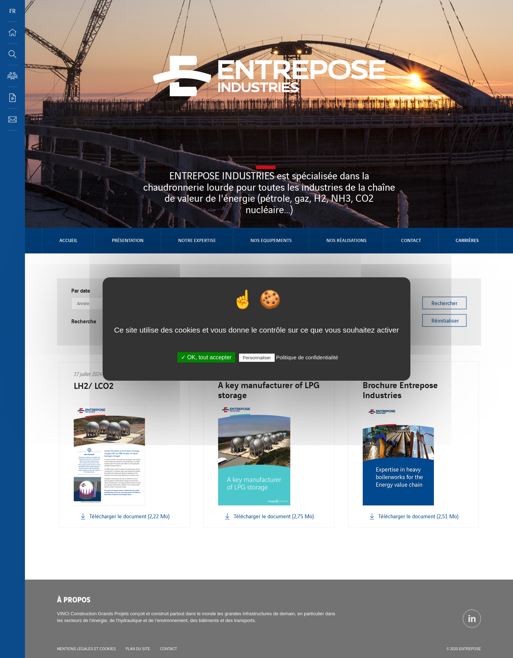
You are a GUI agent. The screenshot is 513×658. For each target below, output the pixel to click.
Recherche (83, 321)
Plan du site (138, 649)
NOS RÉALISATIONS (346, 240)
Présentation (128, 240)
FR (12, 10)
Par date (80, 290)
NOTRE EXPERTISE (197, 240)
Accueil (68, 240)
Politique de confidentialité (307, 357)
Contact (411, 240)
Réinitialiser (445, 320)
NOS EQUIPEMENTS (271, 240)
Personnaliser (257, 357)
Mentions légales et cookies (86, 649)
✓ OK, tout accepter (206, 357)
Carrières (467, 240)
